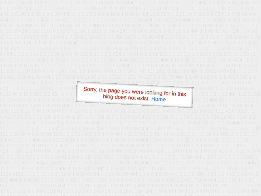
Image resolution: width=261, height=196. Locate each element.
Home (158, 99)
